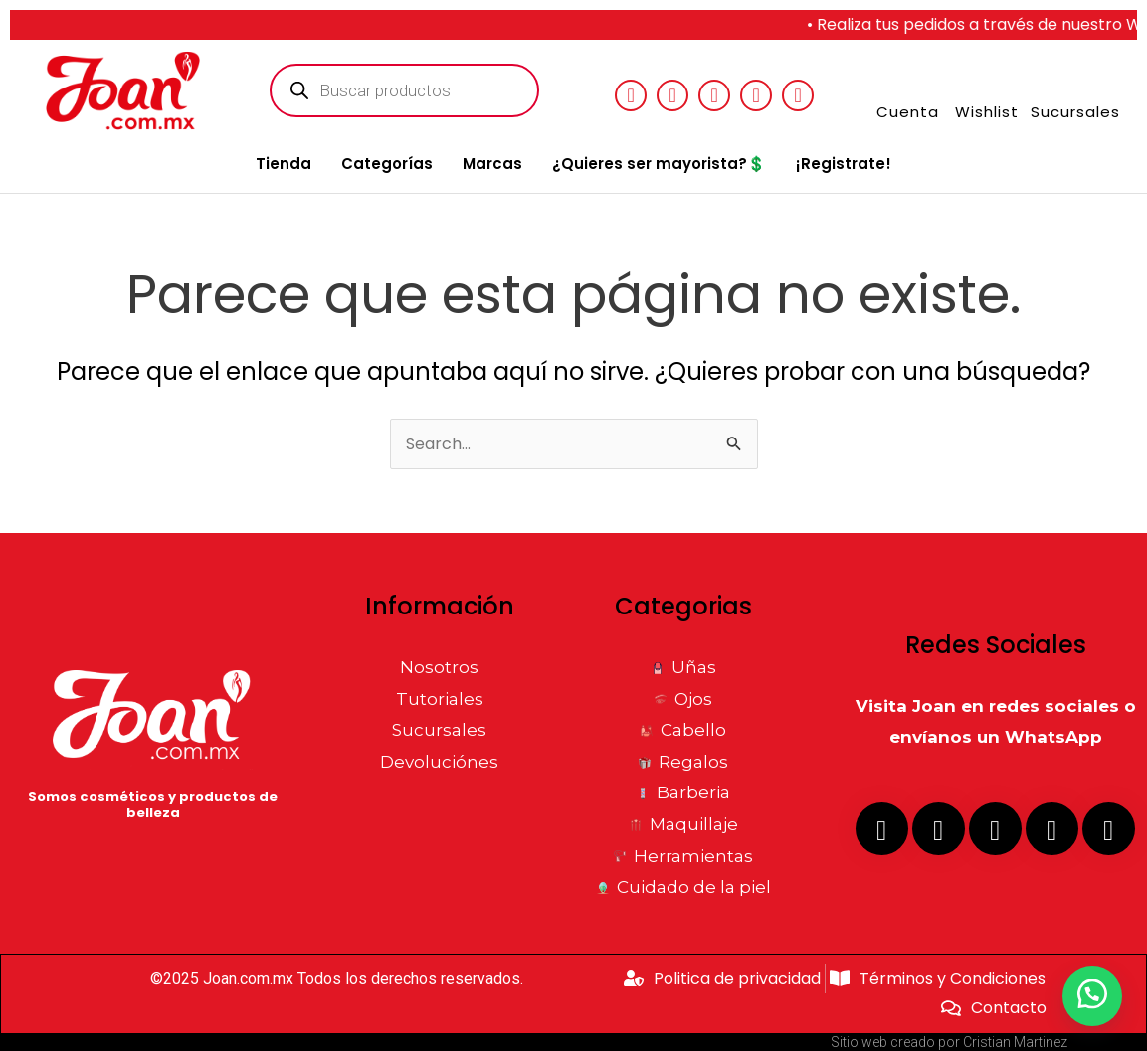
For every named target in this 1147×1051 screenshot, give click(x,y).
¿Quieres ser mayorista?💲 (659, 163)
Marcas (492, 163)
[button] (1092, 996)
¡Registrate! (843, 163)
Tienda (283, 163)
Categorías (387, 163)
